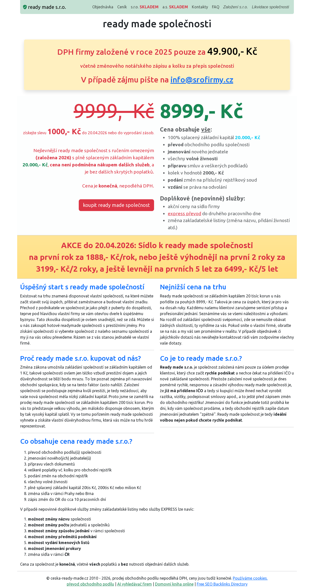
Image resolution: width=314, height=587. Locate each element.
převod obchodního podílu (90, 584)
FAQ (215, 7)
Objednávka (102, 7)
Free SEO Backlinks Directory (222, 584)
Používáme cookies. (250, 578)
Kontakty (200, 7)
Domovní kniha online (174, 584)
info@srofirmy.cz (201, 79)
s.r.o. (144, 7)
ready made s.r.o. (44, 7)
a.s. (175, 7)
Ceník (122, 7)
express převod (184, 213)
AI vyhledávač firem (134, 584)
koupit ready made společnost (116, 205)
